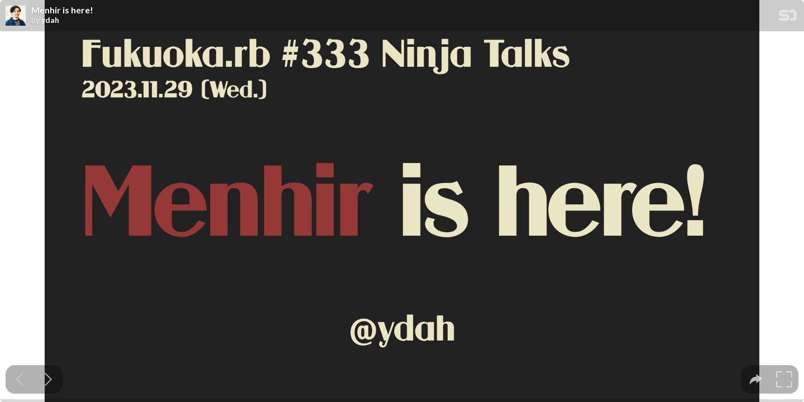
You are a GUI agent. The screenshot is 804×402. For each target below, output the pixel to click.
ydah (50, 20)
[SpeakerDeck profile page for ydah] (16, 16)
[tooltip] (755, 379)
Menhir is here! (62, 10)
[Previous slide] (19, 379)
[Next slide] (48, 379)
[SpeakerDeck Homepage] (788, 17)
